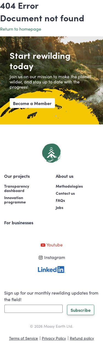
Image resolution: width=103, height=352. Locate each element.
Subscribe (81, 310)
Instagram (51, 257)
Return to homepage (20, 29)
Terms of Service (23, 338)
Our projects (17, 176)
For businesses (18, 222)
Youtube (51, 244)
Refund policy (82, 338)
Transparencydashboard (16, 188)
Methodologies (69, 186)
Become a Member (32, 103)
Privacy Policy (54, 338)
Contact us (65, 193)
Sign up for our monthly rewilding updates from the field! (51, 296)
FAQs (60, 200)
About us (64, 176)
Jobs (59, 207)
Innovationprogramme (15, 200)
